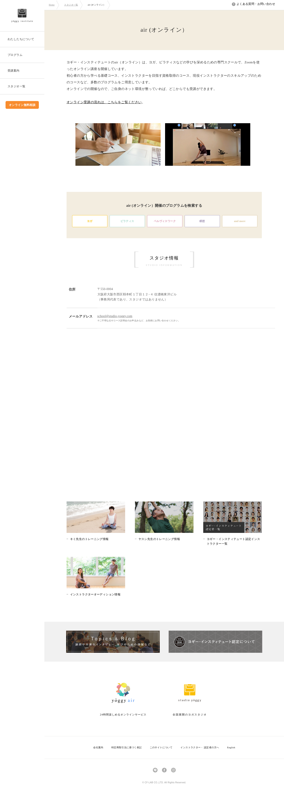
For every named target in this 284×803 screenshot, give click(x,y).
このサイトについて (161, 747)
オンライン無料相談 (22, 105)
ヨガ (90, 221)
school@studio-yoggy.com (114, 316)
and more (240, 221)
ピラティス (127, 221)
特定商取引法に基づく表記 (126, 747)
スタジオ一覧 (71, 5)
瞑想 (202, 221)
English (231, 747)
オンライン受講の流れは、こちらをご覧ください (104, 102)
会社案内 (98, 747)
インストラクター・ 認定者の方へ (199, 747)
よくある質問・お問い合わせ (253, 4)
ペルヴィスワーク (165, 221)
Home (52, 5)
